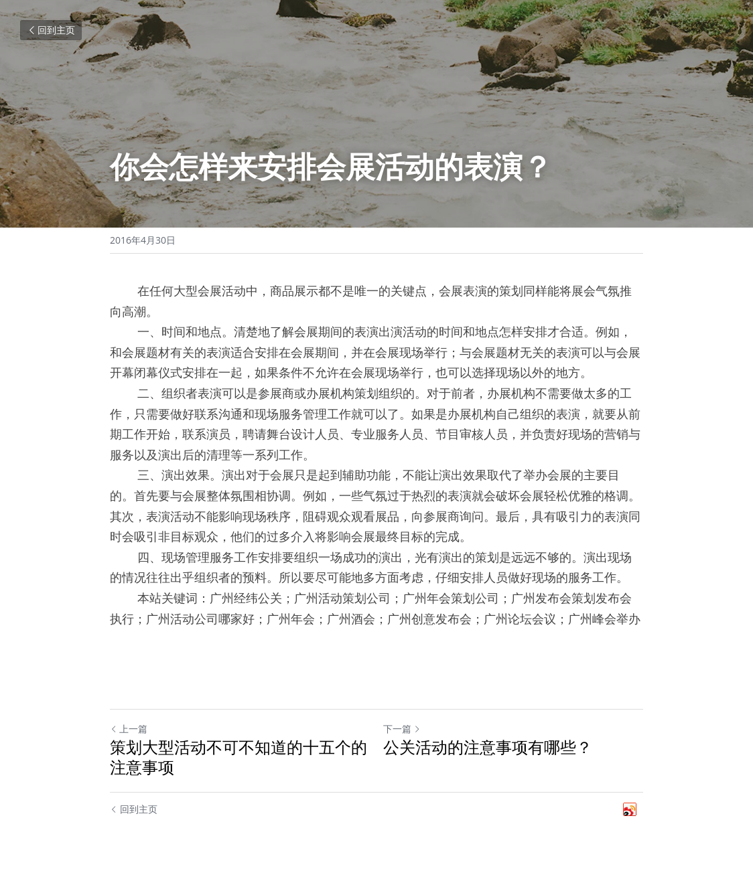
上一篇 (128, 728)
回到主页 (51, 29)
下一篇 (402, 728)
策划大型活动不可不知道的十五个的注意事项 (238, 757)
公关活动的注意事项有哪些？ (487, 747)
